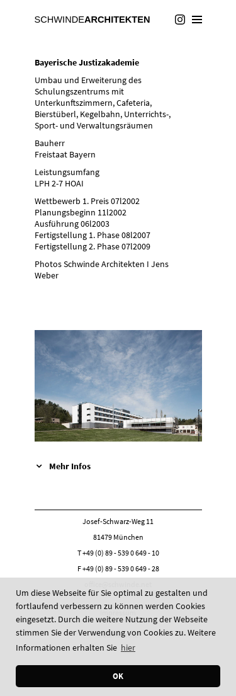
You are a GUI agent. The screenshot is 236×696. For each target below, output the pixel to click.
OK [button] (118, 676)
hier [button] (128, 647)
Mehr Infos (70, 466)
